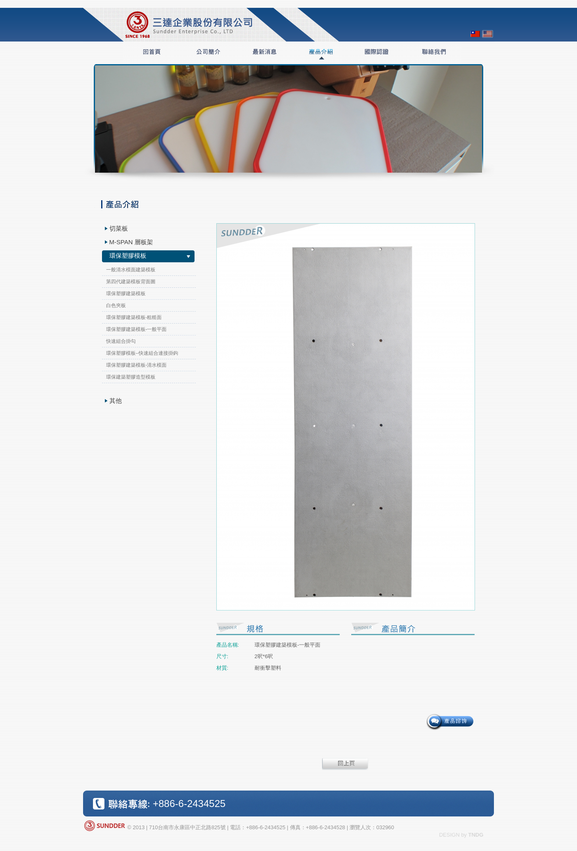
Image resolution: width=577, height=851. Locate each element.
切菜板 (118, 228)
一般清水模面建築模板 (130, 270)
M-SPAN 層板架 (131, 241)
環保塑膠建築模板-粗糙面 (134, 317)
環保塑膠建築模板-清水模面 (136, 365)
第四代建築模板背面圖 (130, 281)
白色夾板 (116, 305)
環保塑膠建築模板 (126, 293)
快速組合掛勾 (121, 341)
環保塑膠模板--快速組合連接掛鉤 (142, 353)
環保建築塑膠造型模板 (130, 377)
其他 (115, 400)
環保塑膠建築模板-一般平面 (136, 329)
